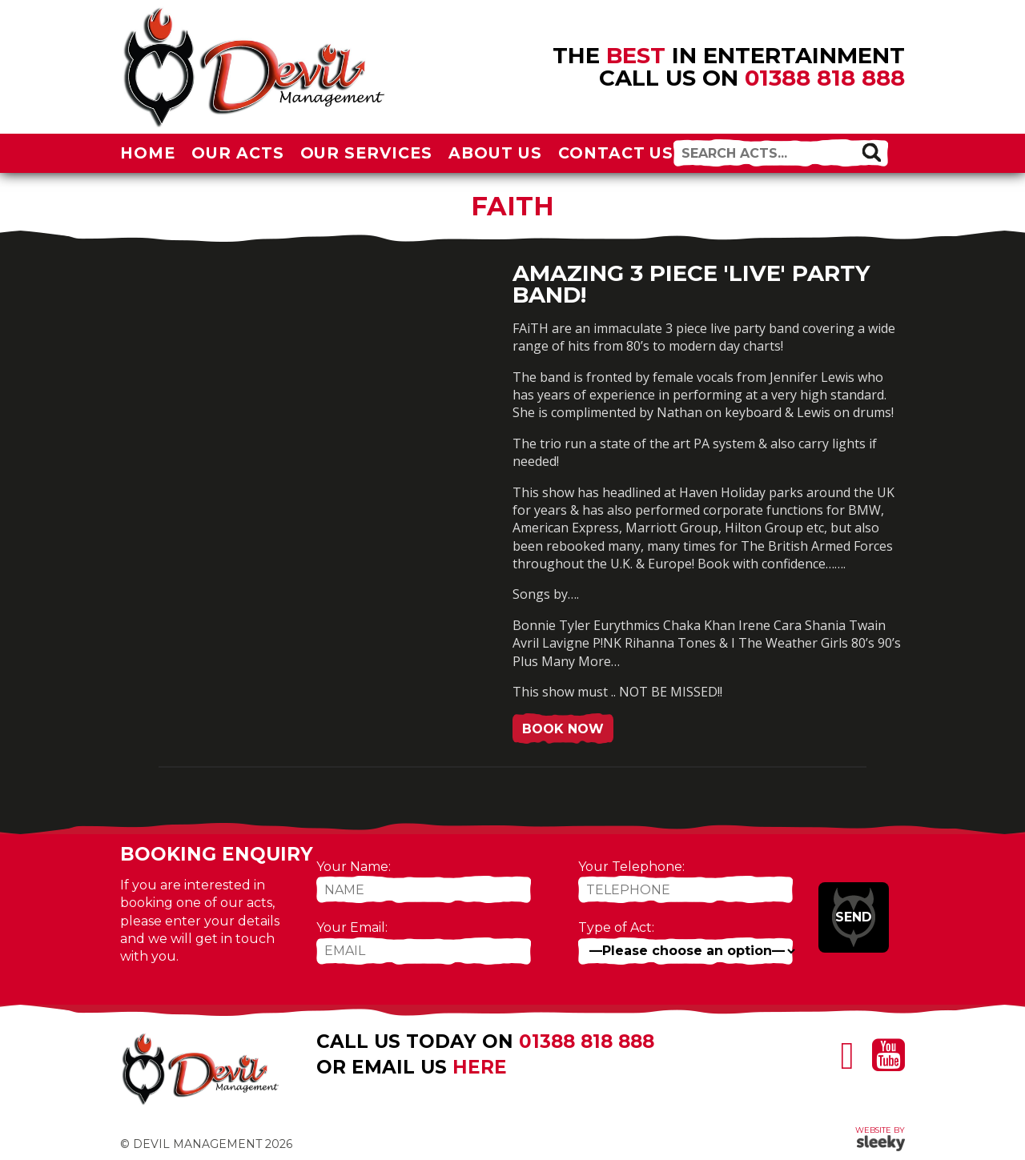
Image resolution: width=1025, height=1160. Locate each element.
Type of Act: (616, 927)
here (479, 1067)
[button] (871, 152)
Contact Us (616, 153)
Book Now (563, 729)
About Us (495, 153)
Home (147, 153)
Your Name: (353, 866)
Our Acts (237, 153)
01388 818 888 (825, 77)
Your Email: (352, 927)
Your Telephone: (631, 866)
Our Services (366, 153)
